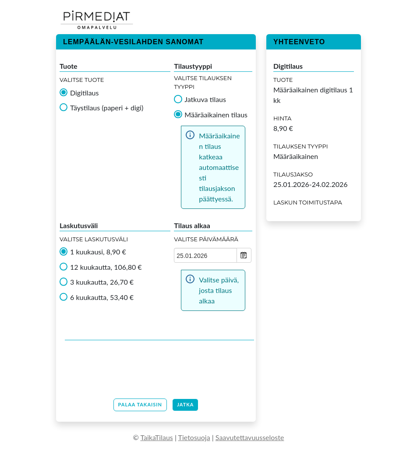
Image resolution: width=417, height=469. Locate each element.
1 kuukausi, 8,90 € (98, 252)
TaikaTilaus (156, 437)
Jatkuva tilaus (205, 99)
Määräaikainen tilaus (215, 115)
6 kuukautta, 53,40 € (102, 297)
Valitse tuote (82, 79)
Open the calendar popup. (244, 255)
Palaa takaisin (140, 404)
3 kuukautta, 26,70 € (102, 282)
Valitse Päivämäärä (206, 239)
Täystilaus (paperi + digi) (106, 108)
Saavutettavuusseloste (250, 437)
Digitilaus (84, 93)
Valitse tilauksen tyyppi (203, 82)
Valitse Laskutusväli (94, 239)
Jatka (185, 404)
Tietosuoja (194, 437)
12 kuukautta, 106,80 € (106, 267)
